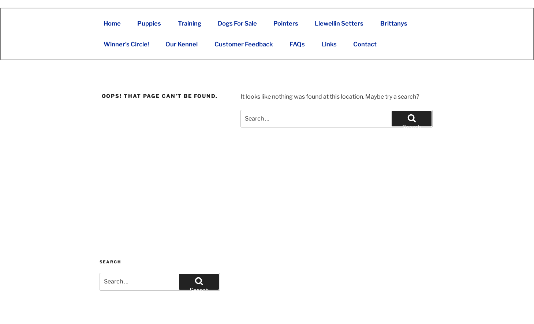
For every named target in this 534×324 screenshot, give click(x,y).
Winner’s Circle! (126, 44)
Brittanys (393, 23)
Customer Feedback (243, 44)
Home (112, 23)
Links (329, 44)
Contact (365, 44)
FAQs (297, 44)
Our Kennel (181, 44)
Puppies (149, 23)
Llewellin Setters (339, 23)
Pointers (285, 23)
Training (189, 23)
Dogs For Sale (237, 23)
